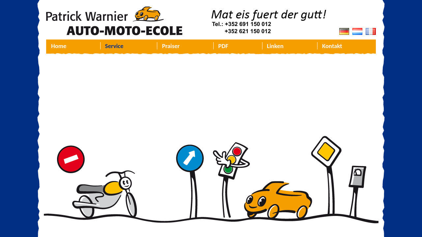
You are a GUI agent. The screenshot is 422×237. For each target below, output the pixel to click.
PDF (223, 46)
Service (114, 46)
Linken (275, 46)
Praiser (171, 46)
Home (58, 46)
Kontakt (332, 46)
